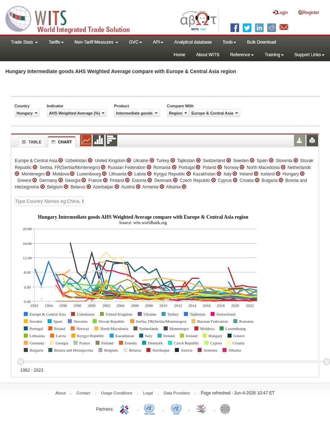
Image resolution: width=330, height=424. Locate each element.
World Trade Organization (201, 408)
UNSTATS (176, 408)
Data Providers (177, 393)
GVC (135, 42)
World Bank (227, 408)
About (60, 393)
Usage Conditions (116, 393)
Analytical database (193, 42)
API (158, 42)
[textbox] (49, 201)
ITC (125, 408)
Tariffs (56, 42)
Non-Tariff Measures (96, 42)
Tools (229, 42)
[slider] (173, 362)
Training (274, 54)
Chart (61, 142)
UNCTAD (151, 408)
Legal (148, 393)
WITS (72, 18)
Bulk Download (261, 42)
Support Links (310, 54)
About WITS (208, 54)
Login (280, 12)
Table (30, 142)
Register (309, 12)
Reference (242, 54)
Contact (83, 393)
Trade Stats (24, 42)
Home (179, 54)
